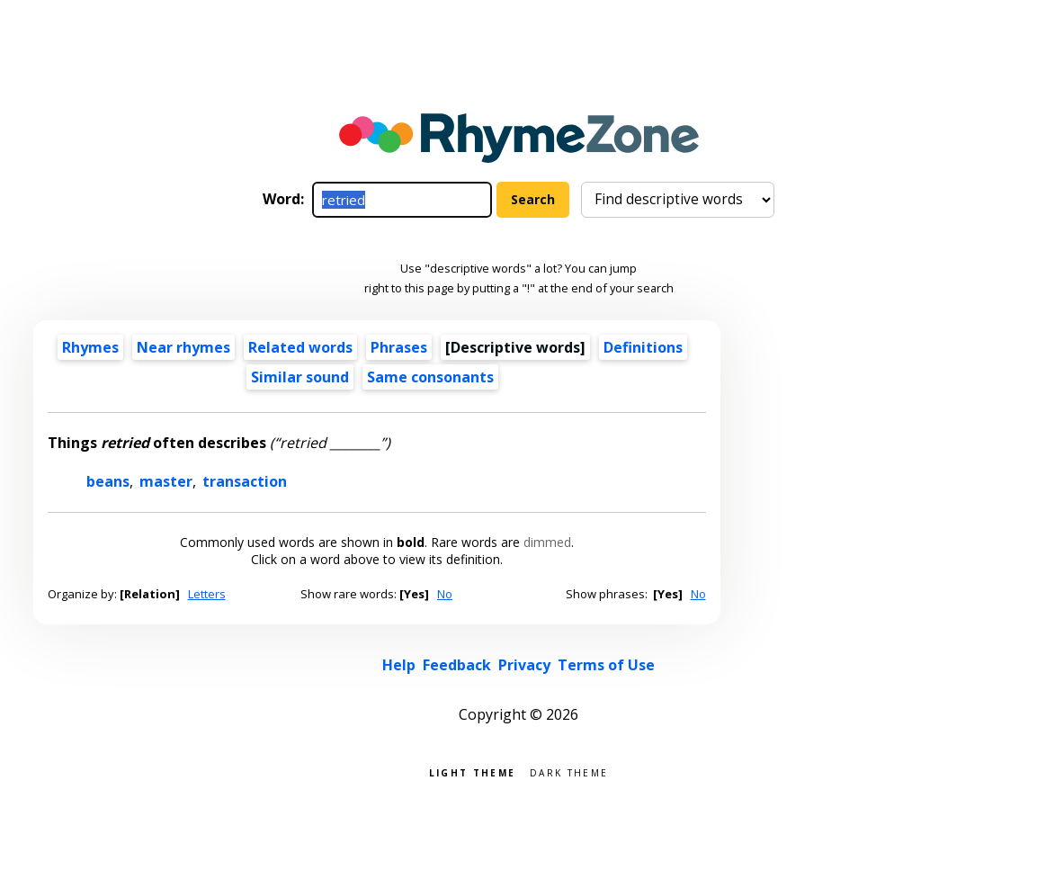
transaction (244, 481)
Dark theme (569, 771)
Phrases (399, 347)
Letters (207, 594)
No (444, 594)
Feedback (457, 665)
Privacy (524, 665)
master (165, 481)
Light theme (472, 771)
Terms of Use (606, 665)
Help (399, 665)
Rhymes (90, 347)
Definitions (643, 347)
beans (108, 481)
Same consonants (430, 377)
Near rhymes (183, 347)
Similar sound (300, 377)
